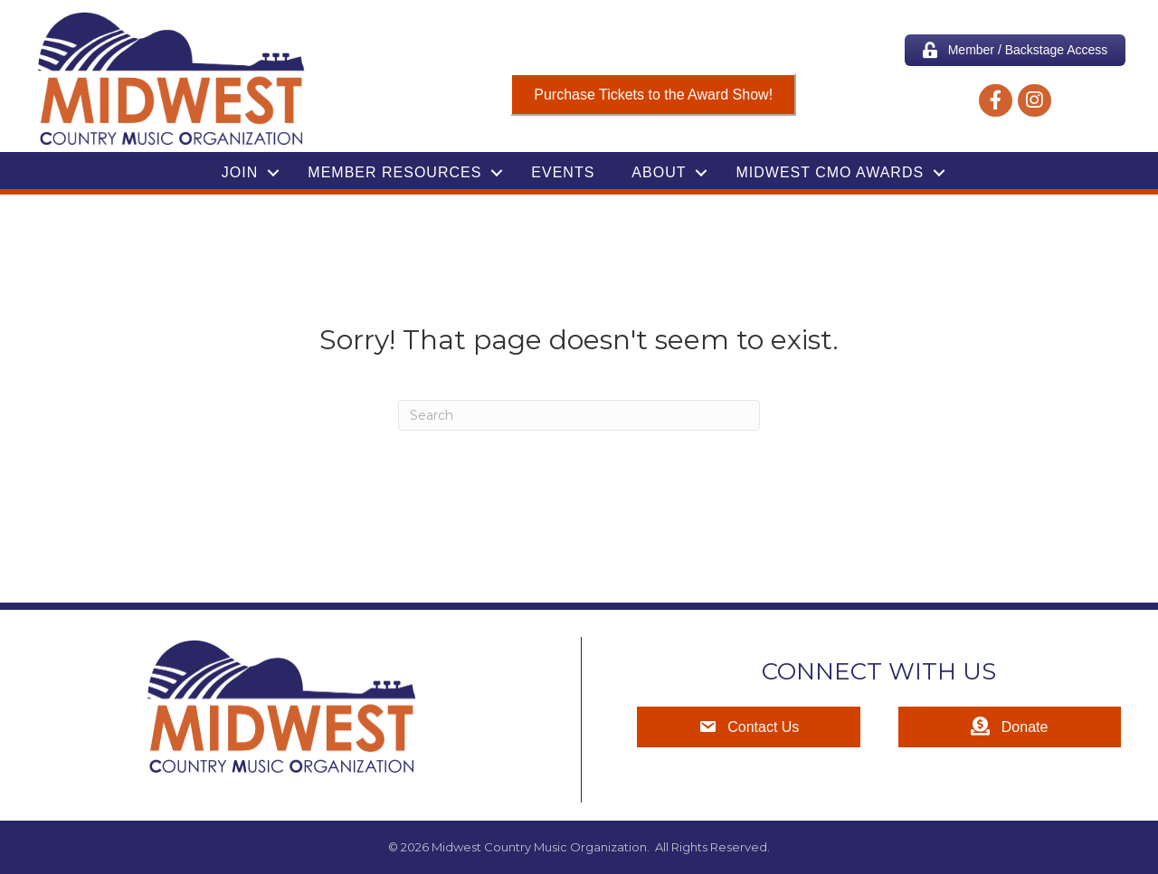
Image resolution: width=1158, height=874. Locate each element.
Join (240, 172)
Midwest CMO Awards (830, 172)
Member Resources (394, 172)
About (658, 172)
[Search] (579, 415)
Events (562, 172)
